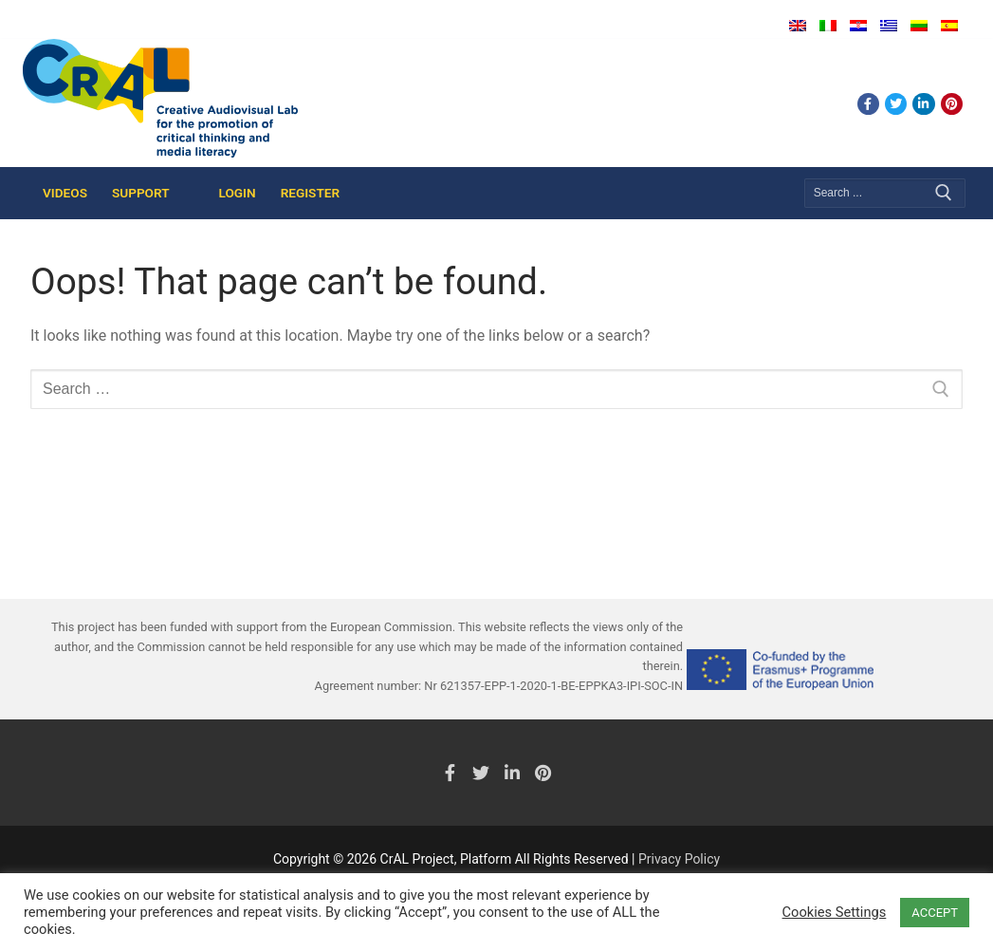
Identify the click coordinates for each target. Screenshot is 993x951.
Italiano (828, 25)
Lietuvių (919, 25)
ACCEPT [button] (934, 912)
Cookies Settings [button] (834, 912)
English (797, 25)
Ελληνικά (888, 25)
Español (949, 25)
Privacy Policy (679, 859)
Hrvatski (858, 25)
